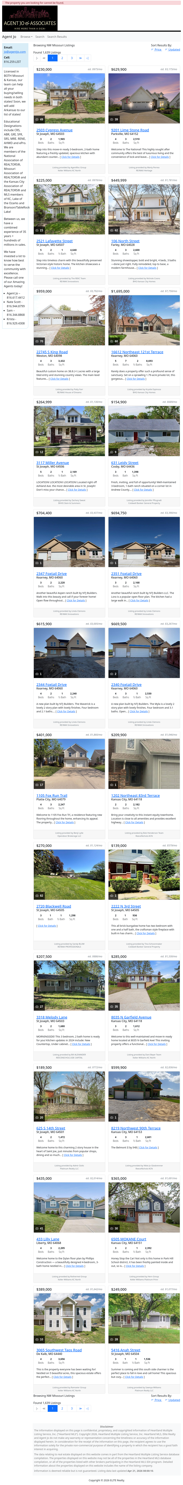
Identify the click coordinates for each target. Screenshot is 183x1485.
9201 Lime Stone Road (130, 130)
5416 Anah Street (125, 1350)
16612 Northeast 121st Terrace (137, 351)
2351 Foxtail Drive (126, 573)
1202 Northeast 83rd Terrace (135, 795)
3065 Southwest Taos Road (59, 1350)
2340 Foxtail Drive (126, 684)
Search (39, 37)
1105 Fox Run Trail (51, 795)
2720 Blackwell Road (53, 906)
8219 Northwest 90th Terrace (135, 1128)
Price (156, 50)
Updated (172, 50)
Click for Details (70, 157)
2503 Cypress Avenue (54, 130)
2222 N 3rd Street (126, 906)
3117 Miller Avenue (52, 462)
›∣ (87, 58)
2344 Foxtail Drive (51, 684)
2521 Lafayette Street (54, 241)
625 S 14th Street (50, 1128)
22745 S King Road (52, 351)
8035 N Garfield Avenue (131, 1017)
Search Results (57, 37)
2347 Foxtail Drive (51, 573)
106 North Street (125, 241)
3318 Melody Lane (51, 1017)
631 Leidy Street (125, 462)
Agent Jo (9, 36)
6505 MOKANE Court (128, 1239)
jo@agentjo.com (15, 52)
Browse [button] (25, 37)
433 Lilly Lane (47, 1239)
